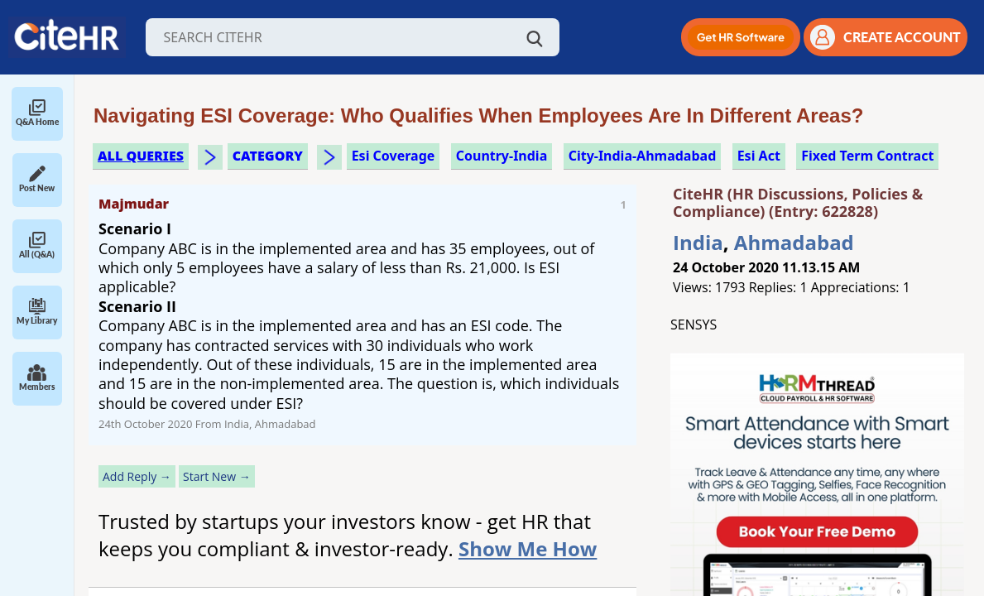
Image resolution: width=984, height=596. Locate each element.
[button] (740, 37)
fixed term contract (867, 156)
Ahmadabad (794, 242)
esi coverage (393, 156)
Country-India (502, 156)
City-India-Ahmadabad (643, 156)
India (698, 242)
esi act (758, 156)
